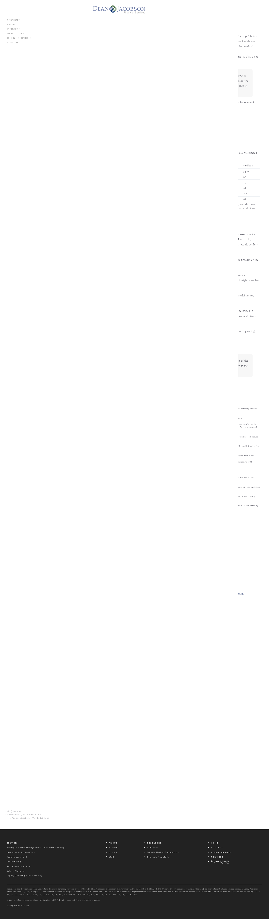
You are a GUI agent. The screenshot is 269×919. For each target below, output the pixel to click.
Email (127, 782)
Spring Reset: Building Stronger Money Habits (168, 817)
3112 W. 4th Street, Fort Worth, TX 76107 (28, 817)
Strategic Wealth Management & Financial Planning (36, 848)
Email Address (120, 711)
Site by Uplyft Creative (18, 905)
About (12, 27)
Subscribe (152, 848)
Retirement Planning (19, 866)
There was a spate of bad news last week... (168, 808)
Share (213, 782)
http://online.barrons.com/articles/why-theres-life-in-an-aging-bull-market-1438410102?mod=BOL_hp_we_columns (132, 597)
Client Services (19, 40)
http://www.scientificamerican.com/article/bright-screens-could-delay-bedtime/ (114, 628)
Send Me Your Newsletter (128, 728)
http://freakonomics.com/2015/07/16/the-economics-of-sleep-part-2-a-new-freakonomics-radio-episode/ (126, 606)
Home (214, 843)
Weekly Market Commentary (163, 852)
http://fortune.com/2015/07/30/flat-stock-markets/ (100, 590)
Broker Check (220, 862)
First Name (118, 694)
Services (14, 22)
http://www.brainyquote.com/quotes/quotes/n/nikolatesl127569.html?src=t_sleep (114, 634)
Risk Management (17, 857)
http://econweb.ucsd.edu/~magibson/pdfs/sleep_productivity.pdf (106, 612)
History (113, 852)
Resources (15, 36)
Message (156, 782)
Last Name (179, 694)
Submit (166, 744)
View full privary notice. (88, 900)
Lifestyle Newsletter (159, 857)
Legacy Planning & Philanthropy (24, 876)
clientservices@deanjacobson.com (24, 814)
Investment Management (21, 852)
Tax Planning (14, 862)
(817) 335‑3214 (14, 811)
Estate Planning (16, 871)
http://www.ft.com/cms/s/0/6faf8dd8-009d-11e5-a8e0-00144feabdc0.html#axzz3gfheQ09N (118, 619)
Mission (113, 848)
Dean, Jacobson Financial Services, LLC (36, 900)
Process (13, 31)
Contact (14, 45)
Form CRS (217, 857)
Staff (111, 857)
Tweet (185, 782)
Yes (118, 733)
